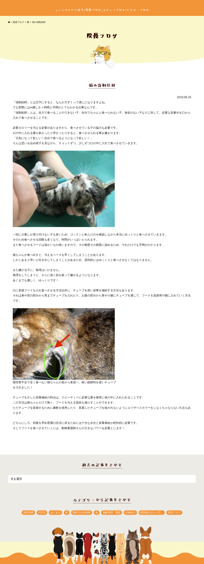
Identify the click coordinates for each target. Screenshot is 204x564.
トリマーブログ (138, 10)
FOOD (42, 512)
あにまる (55, 512)
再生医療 (28, 512)
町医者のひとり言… (151, 512)
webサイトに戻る (69, 10)
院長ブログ (93, 10)
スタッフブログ (114, 10)
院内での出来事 (82, 512)
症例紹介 (130, 512)
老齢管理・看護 (111, 512)
